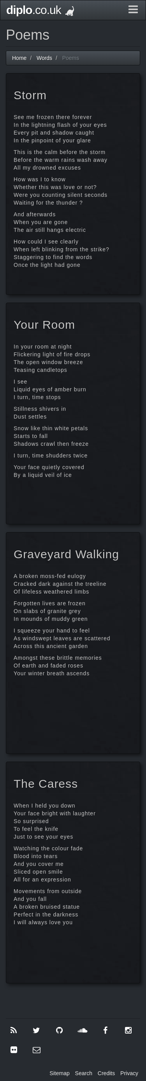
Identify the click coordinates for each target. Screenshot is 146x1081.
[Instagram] (128, 1030)
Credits (106, 1073)
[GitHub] (59, 1030)
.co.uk (40, 10)
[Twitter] (36, 1030)
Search (83, 1073)
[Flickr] (13, 1050)
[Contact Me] (36, 1050)
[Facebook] (105, 1030)
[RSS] (13, 1030)
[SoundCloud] (82, 1030)
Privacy (129, 1073)
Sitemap (59, 1073)
